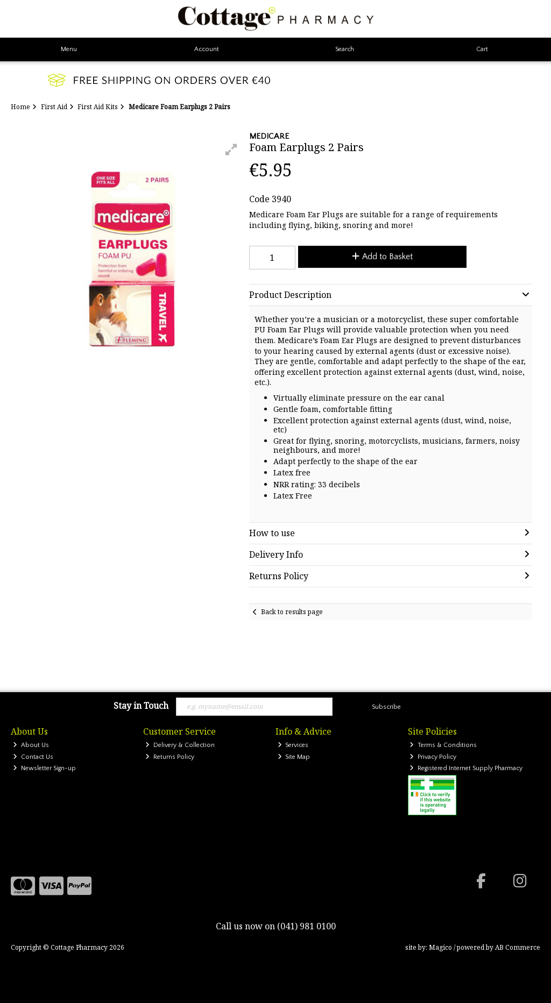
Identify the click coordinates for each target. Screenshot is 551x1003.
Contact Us (33, 756)
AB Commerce (517, 947)
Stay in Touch (141, 706)
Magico (440, 947)
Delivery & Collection (180, 745)
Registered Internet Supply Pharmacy (465, 768)
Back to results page (292, 611)
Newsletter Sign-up (44, 768)
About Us (31, 745)
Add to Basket (382, 256)
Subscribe (386, 706)
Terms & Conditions (443, 745)
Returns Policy (169, 756)
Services (293, 745)
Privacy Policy (432, 756)
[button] (231, 149)
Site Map (294, 756)
